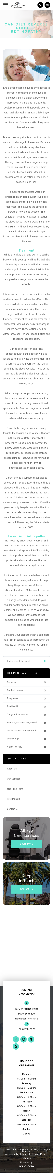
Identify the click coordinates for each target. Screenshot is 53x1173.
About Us (12, 769)
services (11, 682)
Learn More (26, 844)
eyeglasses (12, 698)
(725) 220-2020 (26, 1029)
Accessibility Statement (17, 1154)
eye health (12, 706)
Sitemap (26, 1158)
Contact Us (13, 809)
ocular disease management (21, 730)
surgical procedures (17, 714)
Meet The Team (15, 789)
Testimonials (13, 799)
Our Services (13, 779)
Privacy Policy (39, 1154)
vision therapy (14, 747)
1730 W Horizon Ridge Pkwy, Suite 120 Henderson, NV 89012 (26, 1013)
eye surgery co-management (22, 722)
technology (13, 738)
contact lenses (15, 690)
